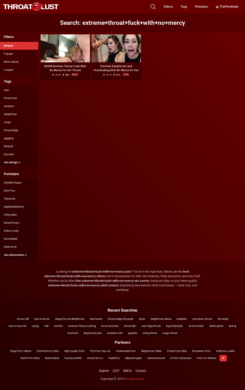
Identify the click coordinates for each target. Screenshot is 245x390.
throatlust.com (135, 379)
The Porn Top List (100, 351)
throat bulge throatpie (120, 318)
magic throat (170, 333)
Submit (104, 371)
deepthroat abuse (161, 318)
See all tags (12, 162)
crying (35, 325)
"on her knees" (196, 325)
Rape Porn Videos (20, 351)
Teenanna (9, 198)
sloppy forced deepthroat (69, 318)
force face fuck (109, 325)
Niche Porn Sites (30, 358)
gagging (8, 138)
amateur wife (115, 333)
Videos (168, 6)
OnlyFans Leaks (225, 351)
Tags (183, 6)
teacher (58, 325)
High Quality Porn (74, 351)
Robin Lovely (11, 230)
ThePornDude (227, 6)
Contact (141, 371)
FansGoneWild (73, 358)
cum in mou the (17, 325)
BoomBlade (10, 238)
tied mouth (96, 318)
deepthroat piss (92, 333)
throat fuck (10, 98)
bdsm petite (216, 325)
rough (7, 122)
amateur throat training (82, 325)
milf (46, 325)
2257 (116, 371)
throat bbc (130, 325)
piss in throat (42, 318)
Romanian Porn (201, 351)
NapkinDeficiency (14, 206)
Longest (8, 69)
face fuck (72, 333)
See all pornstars (15, 254)
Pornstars (201, 6)
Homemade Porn (126, 351)
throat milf (23, 318)
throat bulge (11, 130)
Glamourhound (156, 358)
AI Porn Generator (181, 358)
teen (6, 90)
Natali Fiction (11, 222)
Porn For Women (206, 358)
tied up (233, 325)
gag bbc (132, 333)
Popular (8, 53)
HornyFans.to (95, 358)
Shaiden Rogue (12, 182)
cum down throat (202, 318)
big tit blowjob (174, 325)
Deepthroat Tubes (151, 351)
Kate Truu (9, 190)
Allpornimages (133, 358)
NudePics (114, 358)
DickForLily (10, 246)
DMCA (127, 371)
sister (142, 318)
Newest (8, 45)
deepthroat (10, 114)
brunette (9, 154)
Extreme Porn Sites (48, 351)
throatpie (223, 318)
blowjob (8, 146)
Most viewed (11, 61)
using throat (150, 333)
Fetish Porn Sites (177, 351)
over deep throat (151, 325)
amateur (9, 106)
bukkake (181, 318)
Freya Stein (10, 214)
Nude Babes (52, 358)
